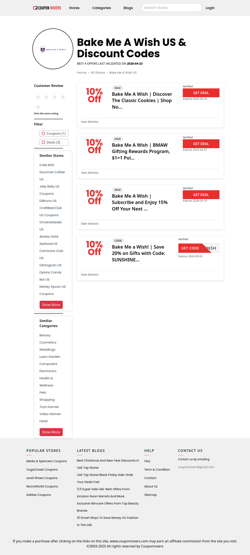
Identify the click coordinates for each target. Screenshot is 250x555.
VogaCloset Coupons (42, 469)
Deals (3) (53, 142)
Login (210, 7)
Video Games (50, 414)
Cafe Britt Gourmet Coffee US (52, 172)
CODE (118, 240)
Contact (150, 478)
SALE (118, 88)
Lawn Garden (50, 356)
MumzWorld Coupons (42, 486)
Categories (101, 7)
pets (43, 392)
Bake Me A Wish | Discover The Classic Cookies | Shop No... (142, 100)
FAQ (147, 461)
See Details (90, 122)
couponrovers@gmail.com (196, 467)
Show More (51, 304)
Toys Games (49, 407)
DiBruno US (48, 200)
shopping (47, 399)
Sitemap (150, 495)
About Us (150, 486)
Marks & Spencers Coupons (47, 461)
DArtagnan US (50, 265)
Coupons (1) (56, 133)
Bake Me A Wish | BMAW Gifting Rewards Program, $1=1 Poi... (141, 151)
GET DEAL (201, 93)
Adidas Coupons (39, 495)
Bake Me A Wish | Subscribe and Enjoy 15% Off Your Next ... (140, 202)
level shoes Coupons (42, 478)
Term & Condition (157, 469)
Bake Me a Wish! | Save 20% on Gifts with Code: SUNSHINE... (138, 253)
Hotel (44, 421)
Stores (74, 7)
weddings (47, 349)
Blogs (128, 7)
